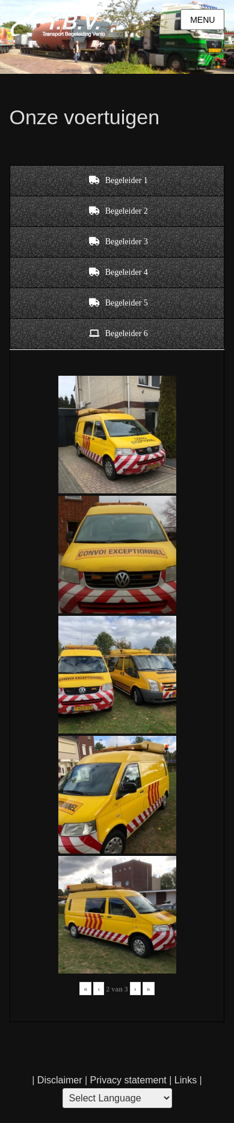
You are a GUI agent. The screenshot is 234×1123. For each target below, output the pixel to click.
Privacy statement (128, 1080)
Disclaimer (59, 1080)
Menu (202, 20)
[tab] (117, 180)
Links (184, 1080)
